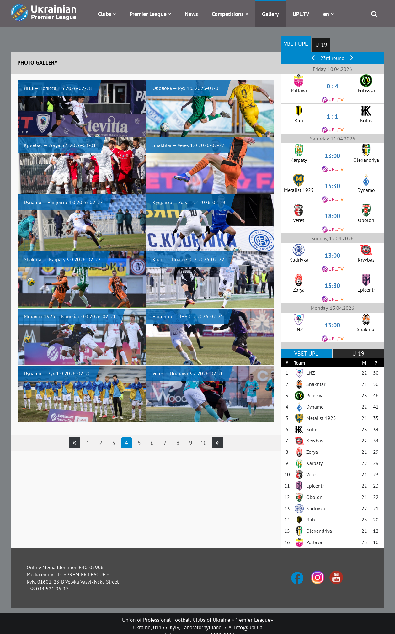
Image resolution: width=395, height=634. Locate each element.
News (191, 14)
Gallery (270, 14)
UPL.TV (301, 14)
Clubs (104, 14)
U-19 (321, 44)
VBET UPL (296, 43)
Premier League (148, 14)
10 (203, 442)
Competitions (228, 14)
